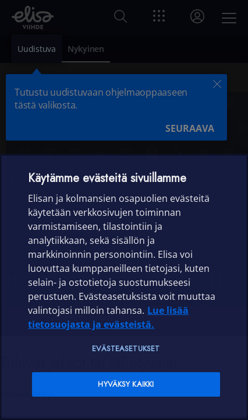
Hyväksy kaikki (126, 384)
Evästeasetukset (126, 348)
